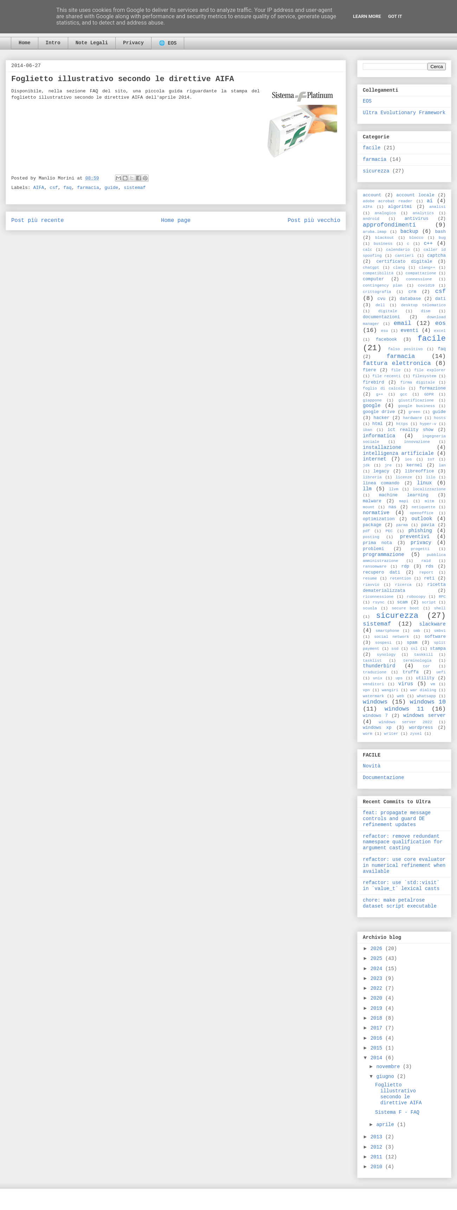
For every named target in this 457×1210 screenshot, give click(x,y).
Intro (53, 43)
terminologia (417, 661)
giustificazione (416, 400)
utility (425, 678)
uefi (441, 672)
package (372, 525)
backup (409, 231)
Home (25, 43)
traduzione (374, 672)
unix (377, 678)
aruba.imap (374, 232)
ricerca (403, 585)
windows (375, 702)
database (410, 298)
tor (426, 666)
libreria (372, 477)
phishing (420, 531)
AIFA (38, 187)
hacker (382, 418)
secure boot (405, 608)
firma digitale (417, 382)
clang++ (427, 268)
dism (425, 311)
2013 (378, 1137)
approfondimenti (389, 225)
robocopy (416, 597)
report (426, 572)
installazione (382, 447)
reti (429, 578)
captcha (436, 255)
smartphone (387, 631)
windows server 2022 (405, 722)
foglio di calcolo (384, 388)
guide (111, 187)
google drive (379, 412)
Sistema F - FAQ (397, 1112)
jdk (366, 465)
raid (426, 561)
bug (442, 238)
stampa (438, 648)
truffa (410, 672)
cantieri (404, 256)
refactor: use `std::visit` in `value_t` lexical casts (401, 885)
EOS (367, 101)
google (371, 405)
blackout (384, 238)
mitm (429, 501)
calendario (398, 250)
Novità (371, 766)
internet (374, 459)
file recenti (386, 376)
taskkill (423, 655)
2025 (378, 958)
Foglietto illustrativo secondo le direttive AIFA (398, 1093)
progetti (420, 549)
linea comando (381, 483)
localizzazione (429, 489)
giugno (386, 1076)
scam (402, 602)
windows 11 (404, 709)
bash (440, 231)
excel (440, 331)
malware (372, 501)
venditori (373, 684)
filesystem (424, 376)
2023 (378, 978)
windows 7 (375, 715)
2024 (378, 969)
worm (367, 734)
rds (430, 566)
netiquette (423, 507)
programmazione (383, 554)
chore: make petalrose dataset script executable (400, 903)
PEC (389, 531)
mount (369, 507)
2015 (378, 1048)
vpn (366, 690)
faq (67, 187)
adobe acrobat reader (387, 201)
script (429, 602)
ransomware (374, 566)
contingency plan (383, 285)
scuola (370, 608)
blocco (416, 238)
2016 (378, 1038)
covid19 (426, 285)
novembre (389, 1067)
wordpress (421, 727)
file (396, 370)
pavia (428, 525)
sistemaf (135, 187)
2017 (378, 1028)
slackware (432, 624)
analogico (385, 213)
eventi (409, 330)
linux (424, 483)
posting (371, 537)
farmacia (88, 187)
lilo (430, 477)
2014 (378, 1058)
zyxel (416, 734)
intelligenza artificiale (398, 453)
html (377, 423)
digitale (387, 311)
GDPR (429, 394)
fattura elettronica (397, 363)
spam (412, 642)
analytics (423, 213)
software (435, 636)
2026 (378, 948)
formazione (432, 388)
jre (388, 465)
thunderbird (379, 666)
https (402, 424)
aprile (386, 1124)
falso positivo (405, 349)
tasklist (372, 661)
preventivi (415, 536)
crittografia (377, 292)
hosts (440, 418)
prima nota (377, 543)
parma (402, 525)
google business (416, 406)
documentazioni (381, 317)
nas (392, 507)
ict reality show (410, 429)
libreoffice (419, 471)
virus (405, 684)
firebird (373, 382)
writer (391, 734)
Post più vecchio (314, 220)
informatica (379, 436)
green (414, 412)
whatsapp (426, 696)
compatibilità (378, 273)
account (372, 195)
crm (412, 291)
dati (440, 298)
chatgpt (371, 268)
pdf (366, 531)
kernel (414, 465)
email (402, 323)
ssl (414, 649)
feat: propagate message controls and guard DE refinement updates (397, 819)
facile (371, 148)
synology (386, 655)
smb (416, 631)
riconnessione (378, 597)
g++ (379, 394)
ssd (394, 649)
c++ (428, 243)
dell (380, 305)
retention (400, 578)
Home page (176, 220)
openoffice (421, 513)
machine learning (403, 495)
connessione (419, 279)
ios (408, 459)
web (400, 696)
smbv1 (440, 631)
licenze (403, 477)
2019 (378, 1008)
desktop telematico (423, 305)
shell (440, 608)
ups (399, 678)
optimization (379, 519)
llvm (393, 489)
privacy (421, 542)
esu (384, 331)
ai (430, 201)
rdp (405, 566)
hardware (412, 418)
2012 (378, 1147)
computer (373, 279)
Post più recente (37, 220)
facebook (386, 339)
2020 (378, 998)
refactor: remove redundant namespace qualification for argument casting (403, 842)
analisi (437, 207)
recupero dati (381, 572)
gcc (403, 394)
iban (367, 430)
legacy (381, 471)
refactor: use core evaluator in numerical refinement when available (404, 865)
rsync (379, 602)
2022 (378, 988)
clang (399, 268)
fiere (369, 370)
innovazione (417, 442)
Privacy (133, 43)
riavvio (371, 585)
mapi (403, 501)
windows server (424, 715)
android (371, 219)
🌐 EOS (168, 43)
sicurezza (376, 171)
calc (367, 250)
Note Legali (92, 43)
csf (54, 187)
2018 (378, 1018)
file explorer (430, 370)
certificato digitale (404, 261)
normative (376, 513)
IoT (431, 459)
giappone (372, 400)
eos (440, 323)
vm (432, 684)
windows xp (377, 727)
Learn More (367, 16)
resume (370, 578)
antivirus (417, 218)
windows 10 (428, 702)
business (383, 244)
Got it (395, 16)
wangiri (390, 690)
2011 (378, 1157)
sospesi (383, 643)
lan (442, 465)
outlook (422, 519)
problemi (373, 549)
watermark (373, 696)
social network (391, 637)
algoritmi (400, 206)
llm (367, 489)
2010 (378, 1167)
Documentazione (383, 777)
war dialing (423, 690)
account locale (415, 195)
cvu (382, 298)
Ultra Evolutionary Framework (404, 113)
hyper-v (428, 424)
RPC (442, 597)
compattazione (421, 273)
